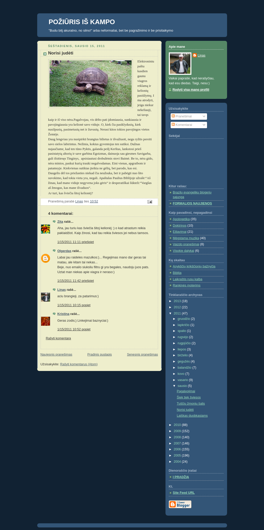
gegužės (184, 361)
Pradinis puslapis (99, 354)
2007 (178, 443)
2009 (178, 431)
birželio (183, 355)
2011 (178, 313)
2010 (178, 425)
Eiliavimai (180, 232)
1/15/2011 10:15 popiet (74, 305)
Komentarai (182, 125)
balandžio (185, 367)
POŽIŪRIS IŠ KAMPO (82, 22)
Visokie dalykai (183, 251)
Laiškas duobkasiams (192, 415)
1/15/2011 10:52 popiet (74, 329)
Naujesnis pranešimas (56, 354)
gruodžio (184, 319)
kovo (181, 374)
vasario (183, 380)
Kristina (63, 314)
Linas (61, 290)
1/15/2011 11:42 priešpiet (75, 281)
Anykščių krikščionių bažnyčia (194, 266)
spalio (182, 331)
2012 (178, 307)
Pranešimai (182, 116)
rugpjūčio (185, 343)
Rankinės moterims (187, 285)
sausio (183, 386)
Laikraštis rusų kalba (187, 279)
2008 (178, 437)
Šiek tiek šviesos (189, 397)
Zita (60, 222)
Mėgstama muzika (186, 238)
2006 (178, 449)
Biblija (177, 273)
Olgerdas (64, 251)
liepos (182, 349)
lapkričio (184, 325)
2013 (178, 301)
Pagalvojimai (186, 391)
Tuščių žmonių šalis (191, 403)
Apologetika (181, 219)
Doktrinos (180, 225)
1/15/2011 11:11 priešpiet (75, 242)
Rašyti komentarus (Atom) (79, 364)
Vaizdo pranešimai (186, 244)
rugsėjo (183, 337)
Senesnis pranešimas (142, 354)
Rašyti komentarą (58, 338)
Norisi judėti (185, 410)
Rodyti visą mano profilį (191, 89)
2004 (178, 461)
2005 (178, 455)
